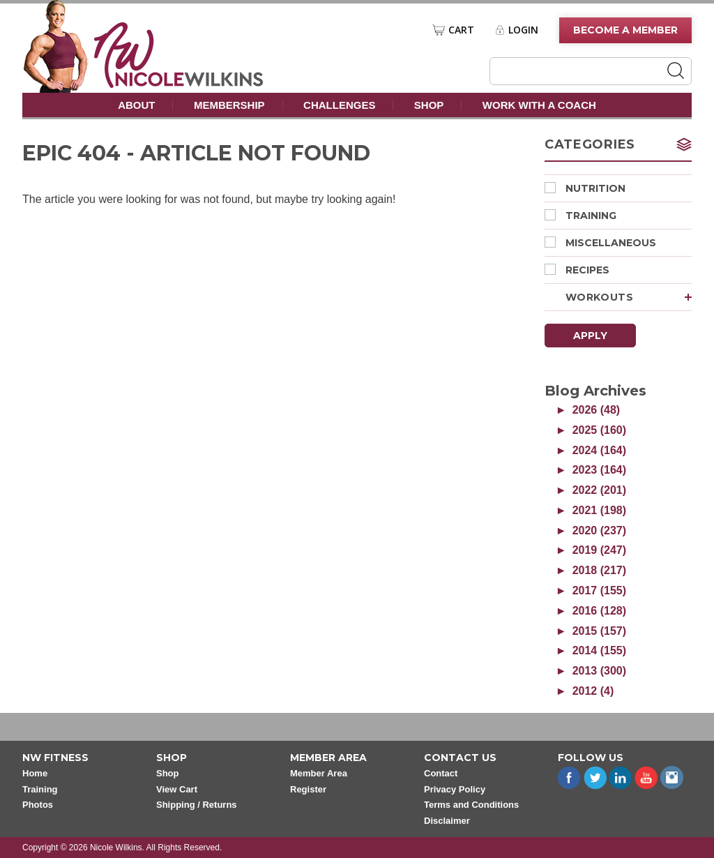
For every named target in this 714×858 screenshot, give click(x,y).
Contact (440, 773)
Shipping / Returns (196, 804)
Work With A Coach (539, 105)
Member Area (318, 773)
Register (308, 789)
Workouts (628, 297)
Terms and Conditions (471, 804)
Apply (590, 335)
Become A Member (625, 30)
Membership (229, 105)
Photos (37, 804)
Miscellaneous (600, 243)
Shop (429, 105)
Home (34, 773)
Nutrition (585, 188)
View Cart (176, 789)
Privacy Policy (454, 789)
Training (580, 215)
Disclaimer (447, 820)
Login (523, 30)
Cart (461, 30)
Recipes (577, 270)
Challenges (339, 105)
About (136, 105)
